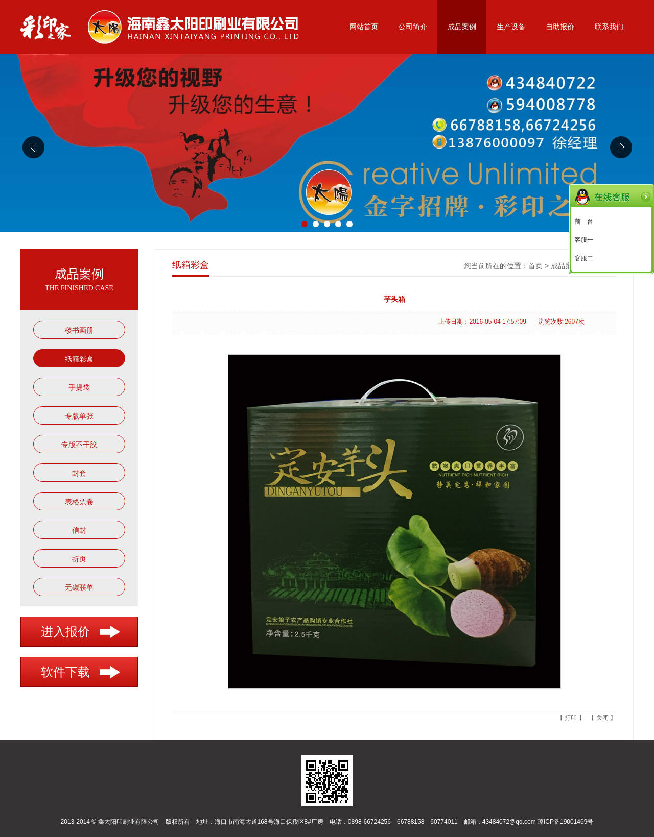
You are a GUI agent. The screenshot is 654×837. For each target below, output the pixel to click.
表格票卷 (79, 502)
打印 (571, 717)
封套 (79, 473)
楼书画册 (79, 330)
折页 (79, 559)
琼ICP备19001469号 (565, 821)
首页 (535, 266)
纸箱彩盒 (79, 359)
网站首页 (363, 27)
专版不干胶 (79, 444)
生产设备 (511, 27)
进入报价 (65, 631)
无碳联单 (79, 587)
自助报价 (560, 27)
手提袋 (79, 387)
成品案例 (462, 27)
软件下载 (65, 672)
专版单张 (79, 416)
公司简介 (413, 27)
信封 (79, 530)
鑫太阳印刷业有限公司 (128, 821)
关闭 (602, 717)
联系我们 (609, 27)
